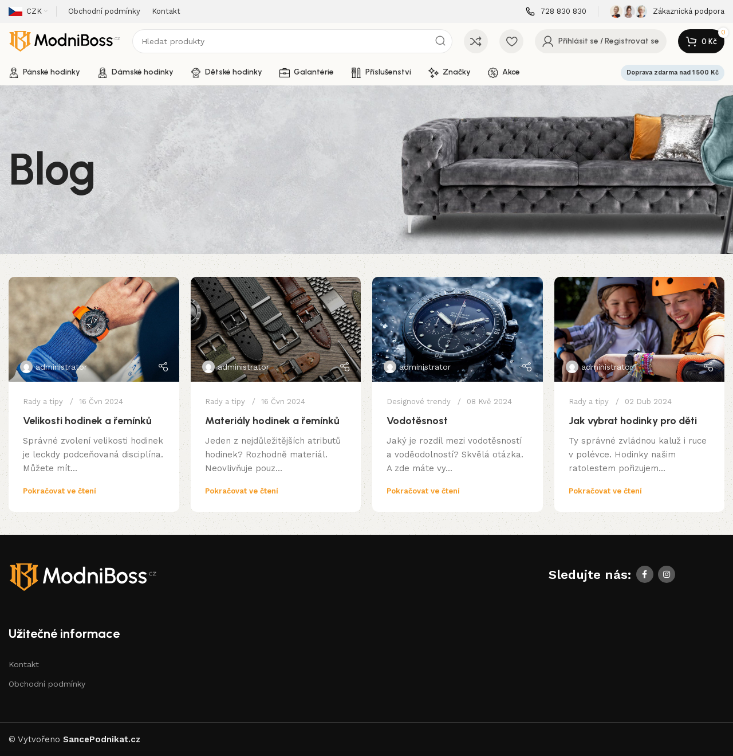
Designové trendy (419, 401)
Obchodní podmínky (47, 683)
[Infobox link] (556, 12)
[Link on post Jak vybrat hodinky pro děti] (639, 329)
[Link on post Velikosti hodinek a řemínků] (94, 329)
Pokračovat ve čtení (59, 491)
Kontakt (24, 664)
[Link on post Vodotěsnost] (457, 329)
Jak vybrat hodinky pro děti (633, 420)
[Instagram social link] (666, 574)
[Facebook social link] (644, 574)
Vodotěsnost (417, 420)
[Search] (292, 41)
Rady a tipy (43, 401)
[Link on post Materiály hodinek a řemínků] (276, 329)
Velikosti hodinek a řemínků (87, 420)
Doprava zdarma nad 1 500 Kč (672, 72)
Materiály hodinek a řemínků (272, 420)
